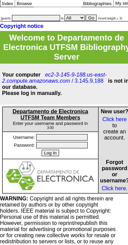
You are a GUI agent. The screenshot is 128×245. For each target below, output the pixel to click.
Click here (114, 119)
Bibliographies (97, 3)
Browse (24, 3)
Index (7, 3)
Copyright (26, 198)
